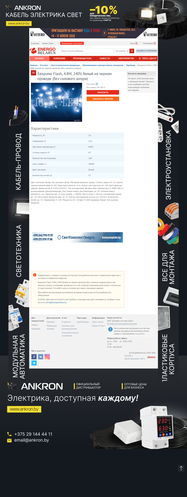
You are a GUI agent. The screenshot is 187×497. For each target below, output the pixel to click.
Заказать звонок (103, 98)
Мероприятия (126, 58)
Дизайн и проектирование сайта (135, 357)
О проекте (35, 43)
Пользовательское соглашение (70, 334)
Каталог (39, 58)
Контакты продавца (137, 73)
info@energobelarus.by (56, 302)
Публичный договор (52, 327)
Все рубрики (122, 51)
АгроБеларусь (83, 322)
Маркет (34, 325)
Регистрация (148, 43)
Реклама (50, 322)
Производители (82, 58)
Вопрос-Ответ (48, 43)
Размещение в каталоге (72, 43)
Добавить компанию (147, 51)
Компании (59, 58)
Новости (105, 58)
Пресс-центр (149, 58)
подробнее (140, 333)
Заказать (102, 92)
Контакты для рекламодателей (69, 327)
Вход (133, 43)
